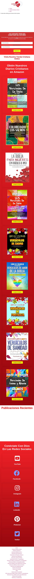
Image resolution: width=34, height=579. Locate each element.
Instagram (17, 494)
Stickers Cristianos (17, 550)
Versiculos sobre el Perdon (16, 557)
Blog (10, 11)
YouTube (17, 464)
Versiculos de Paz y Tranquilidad (17, 559)
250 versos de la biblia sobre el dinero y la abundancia (16, 573)
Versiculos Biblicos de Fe (17, 552)
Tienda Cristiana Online (14, 9)
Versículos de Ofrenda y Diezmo (16, 555)
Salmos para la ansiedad (17, 572)
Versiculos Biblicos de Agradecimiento (17, 562)
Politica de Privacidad (16, 576)
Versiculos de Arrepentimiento (17, 566)
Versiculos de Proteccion (17, 553)
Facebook (16, 479)
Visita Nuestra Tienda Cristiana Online (17, 58)
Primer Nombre (17, 41)
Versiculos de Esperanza (17, 556)
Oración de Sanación (16, 567)
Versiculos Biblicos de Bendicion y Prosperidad (16, 560)
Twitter (17, 540)
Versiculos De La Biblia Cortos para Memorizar (16, 574)
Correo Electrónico (17, 45)
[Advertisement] (17, 23)
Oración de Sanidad (17, 569)
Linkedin (16, 510)
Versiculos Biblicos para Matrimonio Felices (17, 563)
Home (11, 8)
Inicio (17, 547)
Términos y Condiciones (17, 577)
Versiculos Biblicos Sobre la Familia (16, 564)
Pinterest (17, 525)
